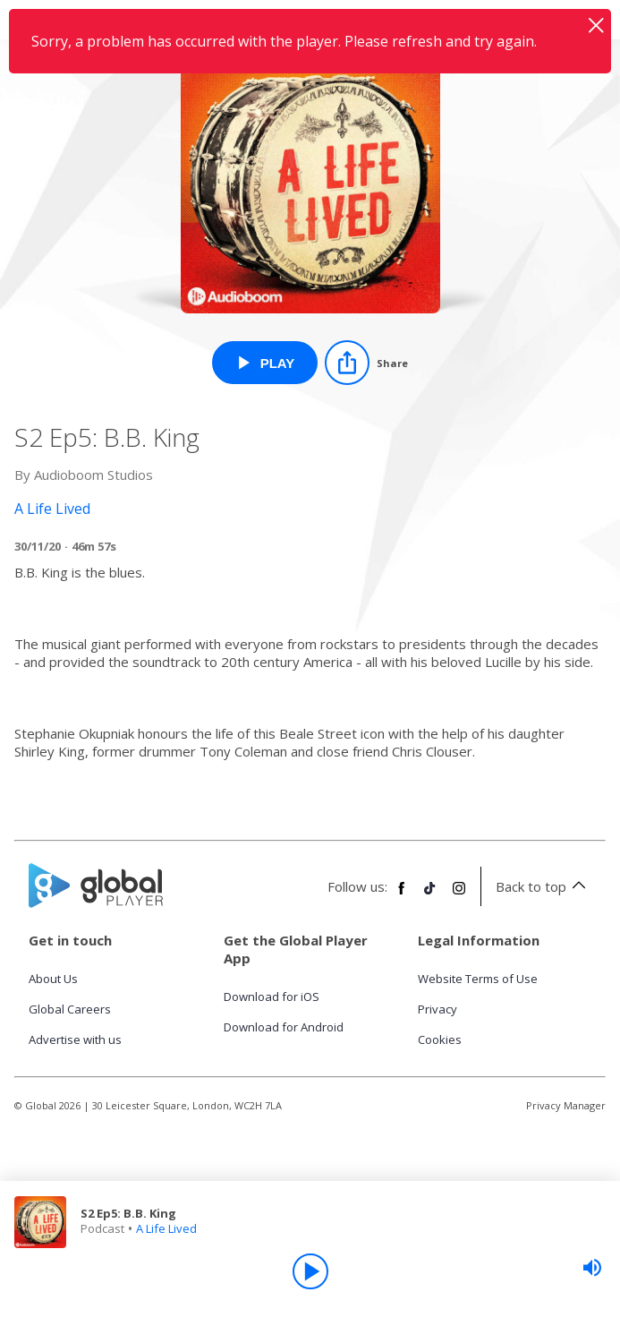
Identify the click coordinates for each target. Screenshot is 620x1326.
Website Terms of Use (478, 979)
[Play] (310, 1271)
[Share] (366, 362)
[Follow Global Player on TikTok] (430, 895)
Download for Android (284, 1027)
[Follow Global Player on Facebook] (401, 895)
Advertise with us (75, 1039)
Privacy (437, 1009)
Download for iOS (271, 996)
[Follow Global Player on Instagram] (458, 895)
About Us (53, 979)
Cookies (440, 1039)
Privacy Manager (566, 1105)
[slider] (592, 1267)
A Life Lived (166, 1228)
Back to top (543, 886)
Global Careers (70, 1009)
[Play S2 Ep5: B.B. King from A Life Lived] (265, 362)
